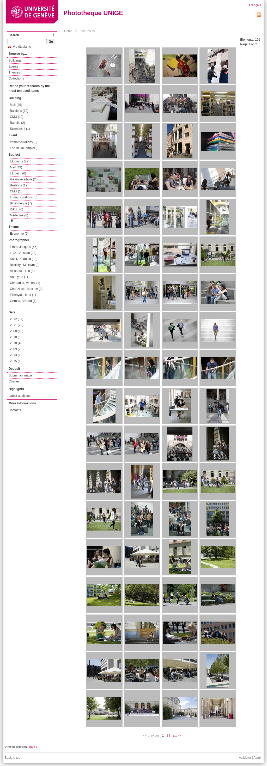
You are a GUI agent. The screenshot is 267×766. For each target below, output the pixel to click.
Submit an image (20, 375)
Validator (245, 757)
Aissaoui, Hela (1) (22, 271)
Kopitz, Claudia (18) (23, 259)
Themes (14, 72)
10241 (32, 747)
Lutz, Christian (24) (23, 253)
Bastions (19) (19, 111)
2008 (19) (16, 331)
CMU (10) (16, 117)
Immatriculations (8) (23, 142)
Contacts (15, 410)
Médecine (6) (19, 215)
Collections (16, 78)
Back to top (12, 757)
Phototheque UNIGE (93, 12)
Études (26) (18, 173)
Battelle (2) (17, 123)
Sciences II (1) (20, 129)
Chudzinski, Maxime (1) (26, 289)
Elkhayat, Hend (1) (23, 295)
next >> (176, 735)
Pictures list (87, 31)
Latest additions (20, 396)
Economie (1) (19, 233)
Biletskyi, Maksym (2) (24, 265)
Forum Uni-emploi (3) (24, 148)
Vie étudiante (19, 46)
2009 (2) (16, 349)
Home (68, 31)
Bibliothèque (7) (21, 203)
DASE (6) (16, 209)
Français (255, 5)
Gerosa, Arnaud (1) (23, 301)
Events (13, 66)
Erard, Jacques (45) (23, 247)
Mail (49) (16, 105)
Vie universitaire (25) (24, 179)
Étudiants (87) (19, 161)
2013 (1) (16, 355)
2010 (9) (16, 337)
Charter (14, 381)
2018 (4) (16, 343)
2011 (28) (16, 325)
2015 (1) (16, 361)
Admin (257, 757)
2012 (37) (16, 319)
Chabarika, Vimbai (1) (25, 283)
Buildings (15, 60)
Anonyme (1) (19, 277)
